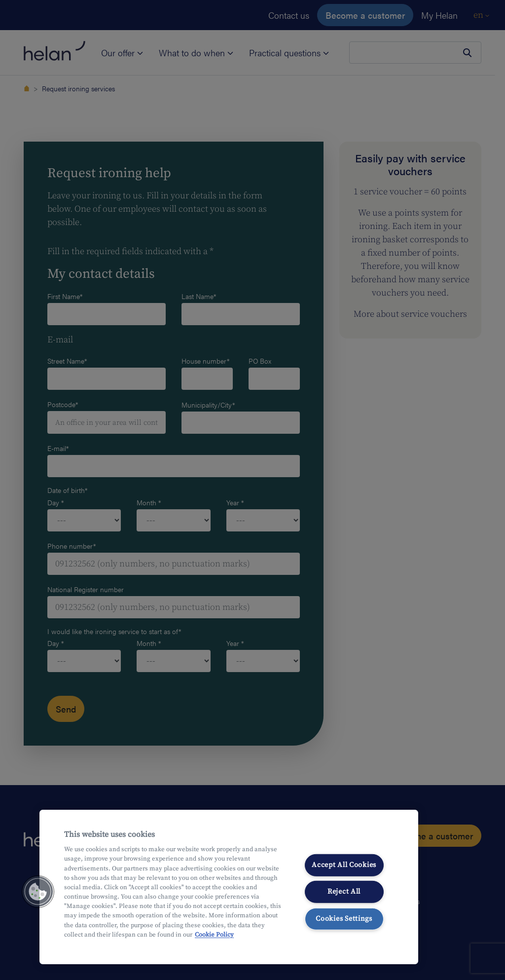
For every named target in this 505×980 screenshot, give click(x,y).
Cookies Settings (344, 918)
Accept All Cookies (344, 864)
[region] (228, 887)
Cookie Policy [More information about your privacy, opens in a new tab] (214, 935)
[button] (38, 891)
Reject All (344, 891)
